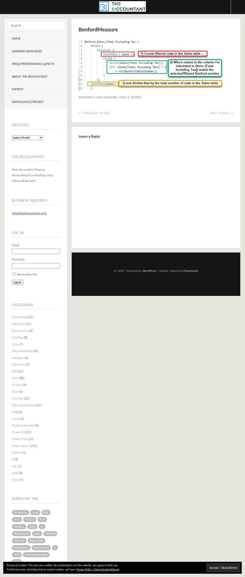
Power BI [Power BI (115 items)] (19, 540)
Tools (15, 480)
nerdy (15, 419)
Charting (17, 337)
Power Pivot (20, 439)
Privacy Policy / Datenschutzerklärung (97, 569)
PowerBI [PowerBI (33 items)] (50, 533)
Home (16, 39)
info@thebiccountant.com (29, 213)
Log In (17, 282)
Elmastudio (190, 271)
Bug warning (20, 331)
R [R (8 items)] (55, 547)
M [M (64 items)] (42, 526)
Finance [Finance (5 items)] (29, 519)
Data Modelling (22, 351)
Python (16, 453)
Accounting (19, 317)
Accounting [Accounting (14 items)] (20, 512)
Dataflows (18, 364)
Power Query (20, 446)
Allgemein (18, 324)
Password (18, 259)
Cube (15, 344)
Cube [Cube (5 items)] (35, 512)
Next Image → (221, 113)
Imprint (17, 89)
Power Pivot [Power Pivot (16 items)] (36, 540)
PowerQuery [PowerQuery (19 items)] (21, 547)
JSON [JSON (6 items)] (32, 526)
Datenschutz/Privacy (28, 102)
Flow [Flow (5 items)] (42, 519)
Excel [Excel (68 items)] (17, 519)
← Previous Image (94, 113)
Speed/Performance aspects (33, 64)
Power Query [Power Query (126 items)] (41, 547)
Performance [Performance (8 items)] (21, 533)
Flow (15, 392)
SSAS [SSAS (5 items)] (16, 554)
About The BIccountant (29, 77)
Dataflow (18, 358)
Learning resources (27, 51)
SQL (14, 466)
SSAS (15, 473)
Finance (17, 385)
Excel (15, 378)
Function (17, 398)
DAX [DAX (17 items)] (46, 512)
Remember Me (27, 274)
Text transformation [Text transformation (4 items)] (36, 554)
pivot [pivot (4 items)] (37, 533)
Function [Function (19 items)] (19, 526)
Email (15, 245)
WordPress (149, 271)
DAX (14, 371)
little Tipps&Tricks (23, 405)
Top (156, 284)
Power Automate (23, 425)
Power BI (17, 432)
